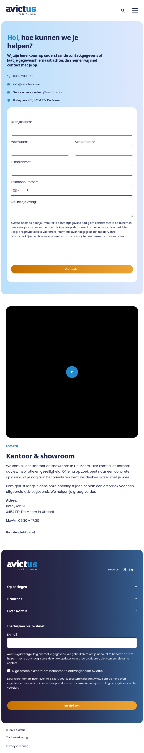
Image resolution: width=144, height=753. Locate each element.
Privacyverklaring (17, 746)
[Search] (123, 10)
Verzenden (72, 269)
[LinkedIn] (131, 569)
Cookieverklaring (17, 737)
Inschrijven (72, 705)
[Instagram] (124, 569)
